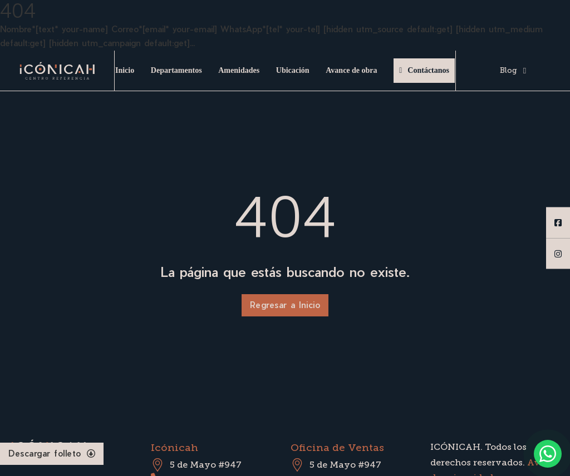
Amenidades (238, 70)
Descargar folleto (51, 453)
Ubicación (292, 70)
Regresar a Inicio (285, 305)
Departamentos (176, 70)
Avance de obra (351, 70)
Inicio (124, 70)
